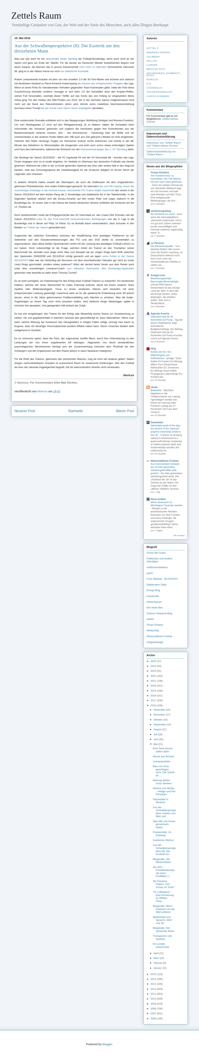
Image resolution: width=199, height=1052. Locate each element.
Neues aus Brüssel (163, 756)
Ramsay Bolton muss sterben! (162, 782)
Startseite (75, 411)
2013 (153, 983)
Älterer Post (125, 411)
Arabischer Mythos (163, 840)
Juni (156, 739)
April (156, 953)
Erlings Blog (153, 590)
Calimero (153, 57)
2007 (153, 1013)
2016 (153, 705)
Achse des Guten (156, 552)
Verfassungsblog (161, 210)
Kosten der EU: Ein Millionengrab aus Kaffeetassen (161, 355)
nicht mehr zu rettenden (92, 66)
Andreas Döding (158, 52)
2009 (153, 1003)
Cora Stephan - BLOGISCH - (163, 578)
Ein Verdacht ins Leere (163, 214)
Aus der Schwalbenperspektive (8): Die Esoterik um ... (164, 850)
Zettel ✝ (153, 48)
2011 (153, 993)
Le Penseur (157, 243)
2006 (153, 1018)
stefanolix (154, 88)
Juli (156, 734)
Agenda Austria (160, 313)
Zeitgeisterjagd (155, 642)
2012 (153, 988)
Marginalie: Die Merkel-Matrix (162, 861)
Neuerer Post (24, 411)
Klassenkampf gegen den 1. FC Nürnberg (103, 149)
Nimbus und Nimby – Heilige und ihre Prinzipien (164, 791)
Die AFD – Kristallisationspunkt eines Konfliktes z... (164, 872)
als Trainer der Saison (35, 227)
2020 (153, 685)
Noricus (152, 79)
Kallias (152, 61)
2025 (153, 661)
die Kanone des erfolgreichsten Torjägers (101, 83)
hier (63, 382)
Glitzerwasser (154, 601)
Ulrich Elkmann (158, 96)
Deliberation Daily (156, 584)
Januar (158, 968)
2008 (153, 1008)
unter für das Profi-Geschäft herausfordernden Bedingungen (71, 219)
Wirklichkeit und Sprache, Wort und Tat (162, 920)
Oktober (158, 719)
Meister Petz (156, 69)
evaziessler (153, 596)
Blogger (107, 1044)
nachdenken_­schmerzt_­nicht (164, 74)
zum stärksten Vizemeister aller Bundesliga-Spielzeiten (100, 268)
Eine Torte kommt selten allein (162, 750)
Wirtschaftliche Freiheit (165, 460)
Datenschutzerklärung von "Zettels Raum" (161, 153)
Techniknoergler (159, 92)
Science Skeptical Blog (159, 613)
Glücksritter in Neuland (160, 801)
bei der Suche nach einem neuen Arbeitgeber (66, 108)
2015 (153, 974)
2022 (153, 675)
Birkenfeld (156, 390)
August (158, 729)
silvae (154, 387)
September (160, 724)
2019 (153, 690)
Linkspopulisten (161, 761)
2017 (153, 700)
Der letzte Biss (155, 607)
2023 (153, 670)
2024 (153, 666)
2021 (153, 680)
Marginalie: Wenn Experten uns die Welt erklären (164, 909)
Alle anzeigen (179, 535)
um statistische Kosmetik (74, 71)
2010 (153, 998)
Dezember (160, 709)
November (160, 714)
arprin (150, 573)
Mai (156, 744)
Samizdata (157, 422)
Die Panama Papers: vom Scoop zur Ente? (163, 884)
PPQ (153, 348)
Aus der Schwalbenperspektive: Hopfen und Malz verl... (164, 812)
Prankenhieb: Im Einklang (162, 834)
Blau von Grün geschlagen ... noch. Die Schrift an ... (163, 771)
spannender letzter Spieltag (61, 58)
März (157, 958)
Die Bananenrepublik (162, 246)
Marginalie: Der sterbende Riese (163, 929)
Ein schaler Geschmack (161, 945)
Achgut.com (158, 275)
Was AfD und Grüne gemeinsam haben (164, 824)
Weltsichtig (153, 630)
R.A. (149, 83)
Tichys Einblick (160, 172)
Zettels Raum (36, 15)
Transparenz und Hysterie (162, 937)
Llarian (152, 65)
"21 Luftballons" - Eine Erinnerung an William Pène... (163, 897)
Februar (158, 962)
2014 (153, 979)
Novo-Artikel (158, 499)
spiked (150, 619)
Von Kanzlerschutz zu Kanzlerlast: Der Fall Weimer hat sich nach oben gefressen (166, 178)
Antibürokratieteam (157, 567)
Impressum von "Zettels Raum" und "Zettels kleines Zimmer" (164, 144)
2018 (153, 695)
